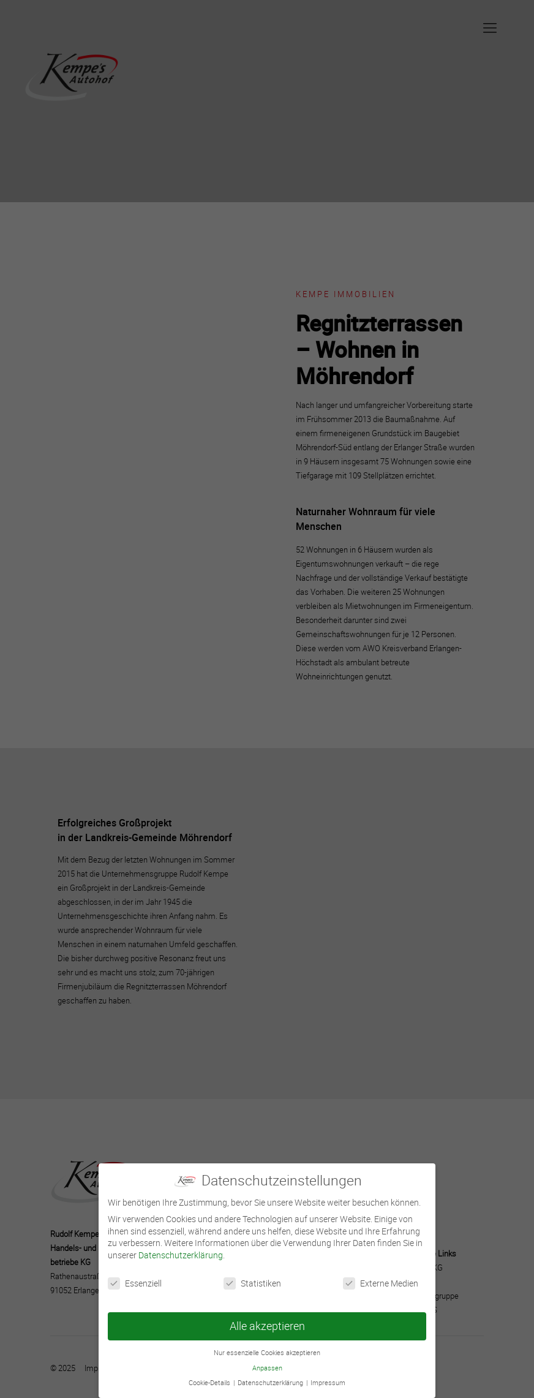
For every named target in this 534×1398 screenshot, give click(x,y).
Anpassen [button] (267, 1368)
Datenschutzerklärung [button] (271, 1382)
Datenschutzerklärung (180, 1255)
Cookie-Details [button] (210, 1382)
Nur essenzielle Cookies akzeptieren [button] (267, 1352)
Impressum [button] (327, 1382)
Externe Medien (380, 1283)
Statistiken (252, 1283)
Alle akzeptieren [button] (267, 1326)
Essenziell (135, 1283)
